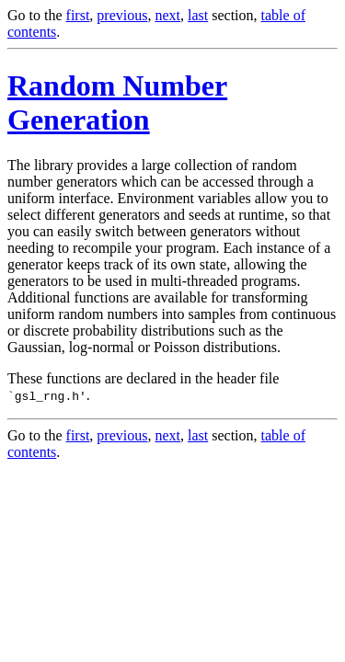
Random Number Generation (117, 102)
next (167, 15)
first (78, 15)
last (198, 15)
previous (122, 15)
